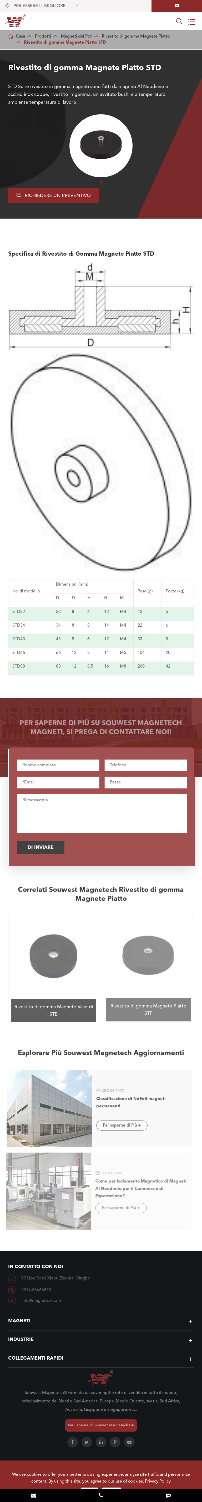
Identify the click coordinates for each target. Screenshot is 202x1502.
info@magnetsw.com (41, 1301)
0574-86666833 (36, 1290)
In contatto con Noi (35, 1266)
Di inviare (43, 847)
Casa (20, 36)
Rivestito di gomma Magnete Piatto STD (65, 42)
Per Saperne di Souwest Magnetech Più (101, 1425)
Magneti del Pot (76, 36)
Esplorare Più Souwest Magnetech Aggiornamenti (101, 1055)
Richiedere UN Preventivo (53, 195)
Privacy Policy (158, 1481)
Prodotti (43, 36)
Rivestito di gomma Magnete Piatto (136, 36)
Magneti (19, 1321)
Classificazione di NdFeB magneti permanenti (128, 1102)
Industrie (21, 1339)
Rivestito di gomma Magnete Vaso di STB (53, 1008)
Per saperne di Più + (119, 1125)
